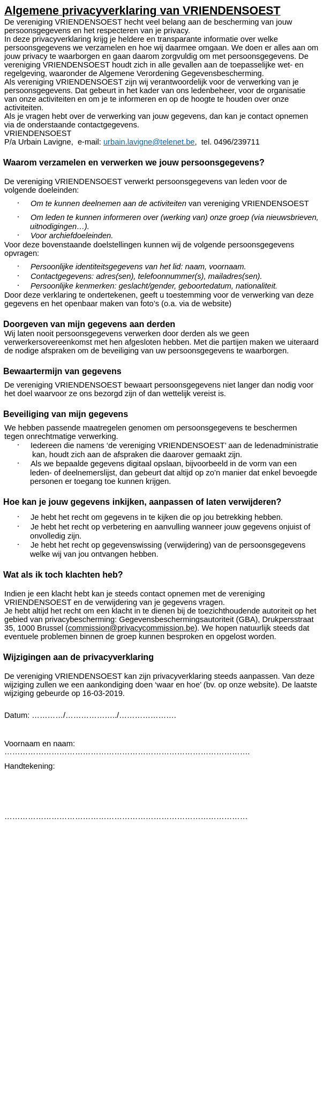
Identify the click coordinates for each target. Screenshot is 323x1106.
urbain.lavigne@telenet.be (149, 142)
